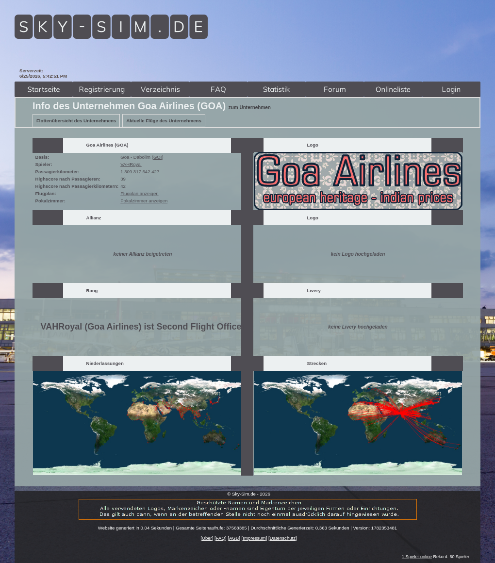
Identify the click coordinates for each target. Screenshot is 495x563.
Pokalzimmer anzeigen (143, 200)
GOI (157, 157)
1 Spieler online (417, 556)
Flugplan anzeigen (139, 193)
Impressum (254, 538)
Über (207, 538)
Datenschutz (283, 538)
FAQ (220, 538)
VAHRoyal (131, 164)
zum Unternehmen (250, 107)
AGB (234, 538)
